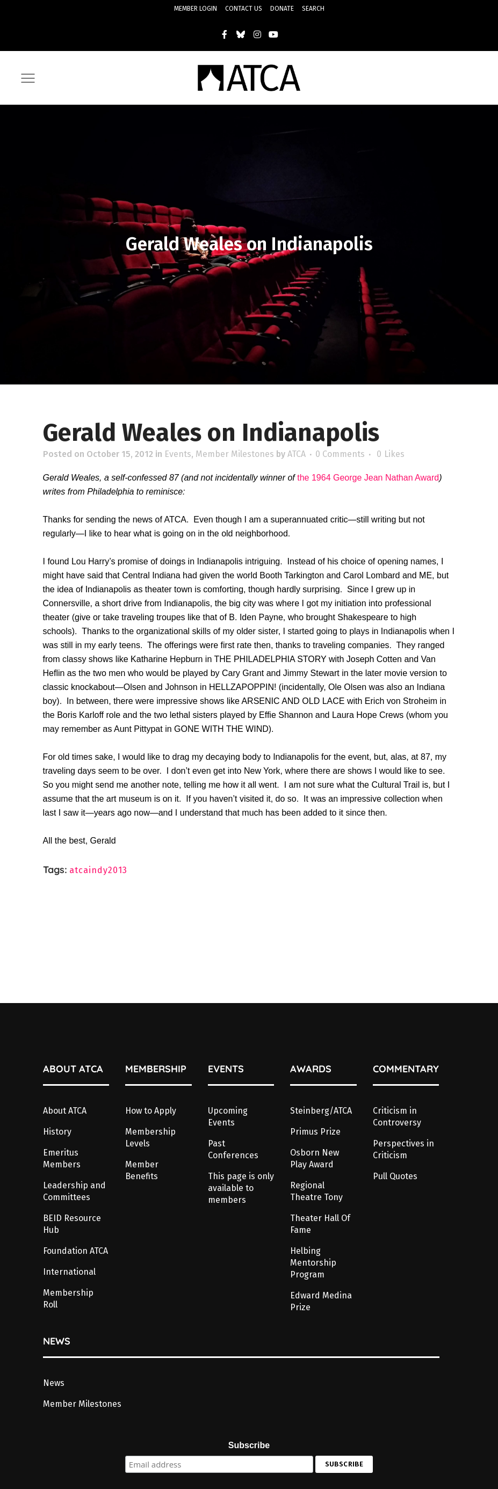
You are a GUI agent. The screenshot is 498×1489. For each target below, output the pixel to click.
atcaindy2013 (98, 870)
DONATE (282, 8)
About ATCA (64, 1111)
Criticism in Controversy (397, 1117)
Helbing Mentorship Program (313, 1263)
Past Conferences (233, 1149)
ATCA (296, 454)
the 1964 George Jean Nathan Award (368, 477)
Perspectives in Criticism (403, 1149)
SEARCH (313, 8)
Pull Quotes (395, 1176)
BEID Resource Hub (72, 1224)
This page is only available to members (241, 1188)
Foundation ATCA (75, 1251)
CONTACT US (243, 8)
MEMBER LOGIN (195, 8)
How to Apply (150, 1111)
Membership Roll (68, 1299)
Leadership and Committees (74, 1191)
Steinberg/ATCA (321, 1111)
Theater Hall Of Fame (320, 1224)
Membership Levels (150, 1138)
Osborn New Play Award (314, 1158)
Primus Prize (315, 1132)
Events (177, 454)
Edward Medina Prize (321, 1301)
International (69, 1272)
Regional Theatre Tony (316, 1191)
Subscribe (249, 1445)
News (53, 1383)
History (57, 1132)
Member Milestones (235, 454)
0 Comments (340, 454)
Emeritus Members (62, 1158)
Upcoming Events (228, 1117)
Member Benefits (141, 1170)
